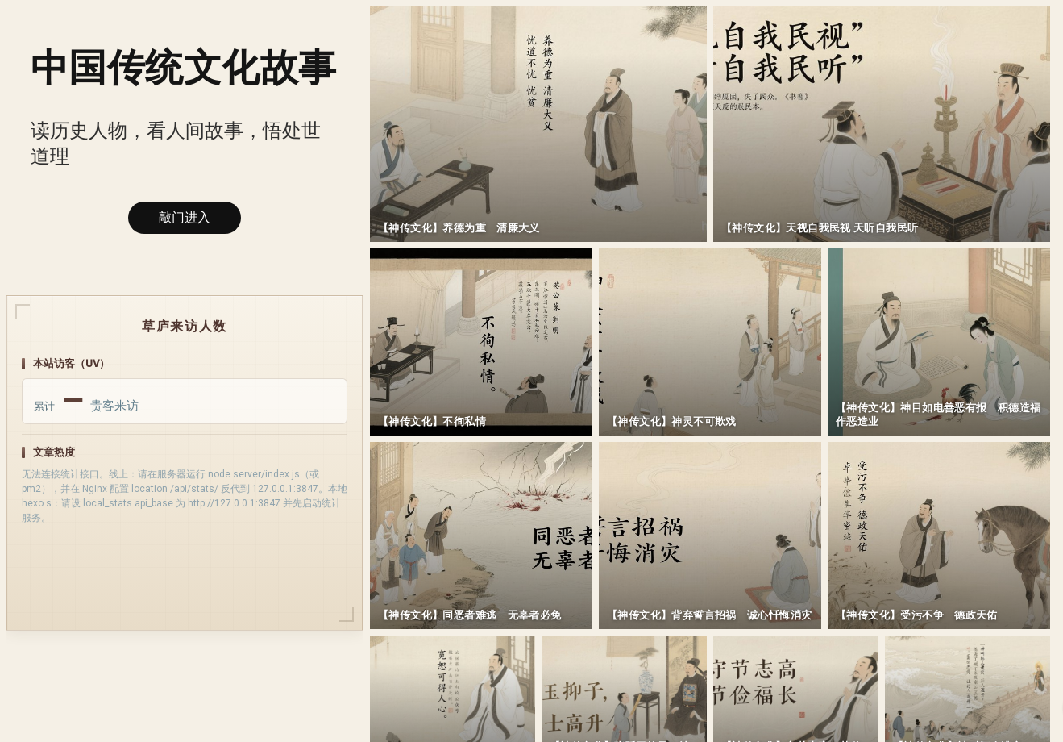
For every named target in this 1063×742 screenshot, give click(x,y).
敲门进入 (184, 217)
